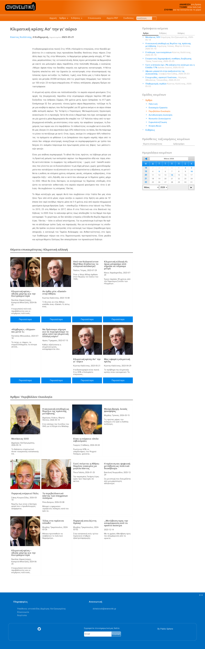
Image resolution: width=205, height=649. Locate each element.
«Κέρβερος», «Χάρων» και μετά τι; (23, 330)
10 (191, 171)
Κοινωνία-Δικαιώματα (160, 118)
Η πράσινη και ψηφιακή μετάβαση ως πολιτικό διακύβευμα (117, 466)
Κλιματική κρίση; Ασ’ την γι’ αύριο (87, 360)
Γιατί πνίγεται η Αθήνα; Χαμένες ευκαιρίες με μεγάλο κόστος (86, 466)
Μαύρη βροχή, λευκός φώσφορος (115, 410)
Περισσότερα (25, 319)
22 (146, 182)
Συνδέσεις (127, 18)
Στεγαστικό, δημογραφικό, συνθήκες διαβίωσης (168, 59)
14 (172, 175)
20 (146, 175)
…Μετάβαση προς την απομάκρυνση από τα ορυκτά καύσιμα (116, 523)
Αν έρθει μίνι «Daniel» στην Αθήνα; (54, 292)
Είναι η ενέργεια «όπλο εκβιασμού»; (85, 439)
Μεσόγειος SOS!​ (20, 438)
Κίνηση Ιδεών (155, 126)
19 (146, 171)
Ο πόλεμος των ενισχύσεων (168, 53)
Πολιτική (153, 104)
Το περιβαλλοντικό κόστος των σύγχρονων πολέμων (55, 495)
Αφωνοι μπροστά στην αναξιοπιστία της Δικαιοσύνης (167, 72)
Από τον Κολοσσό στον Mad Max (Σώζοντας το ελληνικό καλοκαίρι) (85, 263)
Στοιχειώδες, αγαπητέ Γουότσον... (166, 78)
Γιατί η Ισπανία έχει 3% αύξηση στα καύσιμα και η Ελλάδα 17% (170, 66)
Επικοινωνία (93, 18)
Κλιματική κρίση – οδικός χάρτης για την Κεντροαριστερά (23, 293)
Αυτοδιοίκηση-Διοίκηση (160, 115)
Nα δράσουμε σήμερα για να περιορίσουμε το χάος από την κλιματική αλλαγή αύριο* (55, 333)
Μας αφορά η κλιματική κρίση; (117, 360)
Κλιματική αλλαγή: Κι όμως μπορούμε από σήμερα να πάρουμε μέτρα (116, 265)
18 (146, 168)
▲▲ (201, 594)
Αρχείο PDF (111, 18)
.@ (104, 608)
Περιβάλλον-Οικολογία (159, 111)
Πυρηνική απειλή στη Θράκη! (84, 521)
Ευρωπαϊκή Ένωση (158, 122)
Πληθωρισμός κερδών (168, 85)
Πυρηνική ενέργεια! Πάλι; (25, 493)
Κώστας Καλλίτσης (21, 37)
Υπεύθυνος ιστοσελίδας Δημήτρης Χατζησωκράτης (41, 608)
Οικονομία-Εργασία (158, 107)
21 (146, 178)
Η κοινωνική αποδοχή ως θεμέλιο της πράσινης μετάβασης (55, 411)
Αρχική (53, 18)
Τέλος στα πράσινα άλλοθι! (53, 521)
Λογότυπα (22, 615)
